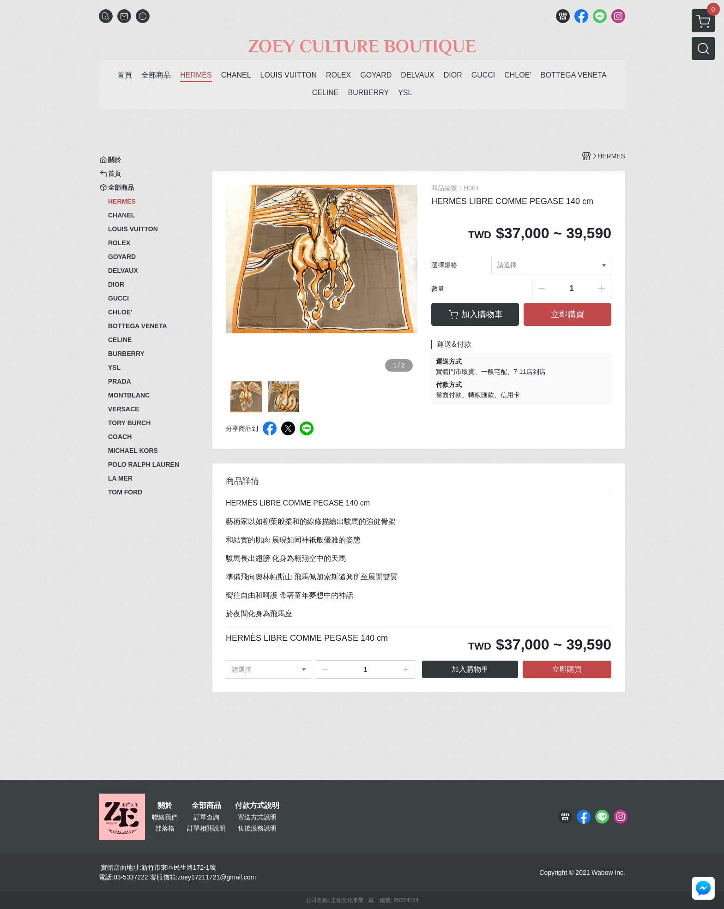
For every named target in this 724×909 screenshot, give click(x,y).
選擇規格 (444, 265)
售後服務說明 (257, 828)
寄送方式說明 (257, 817)
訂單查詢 (206, 817)
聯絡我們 (165, 817)
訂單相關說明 (206, 828)
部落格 (165, 828)
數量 (437, 288)
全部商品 (206, 805)
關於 (164, 805)
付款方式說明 (257, 805)
